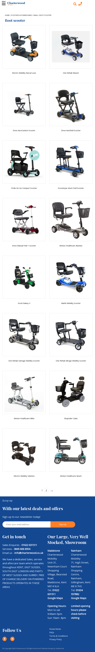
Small (35, 15)
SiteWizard (60, 648)
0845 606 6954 (22, 549)
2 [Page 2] (46, 490)
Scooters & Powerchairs (21, 15)
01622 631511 (29, 545)
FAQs (51, 632)
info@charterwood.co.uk (28, 553)
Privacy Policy (55, 639)
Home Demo (55, 629)
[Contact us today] (80, 4)
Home (7, 15)
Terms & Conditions (58, 636)
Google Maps (55, 598)
